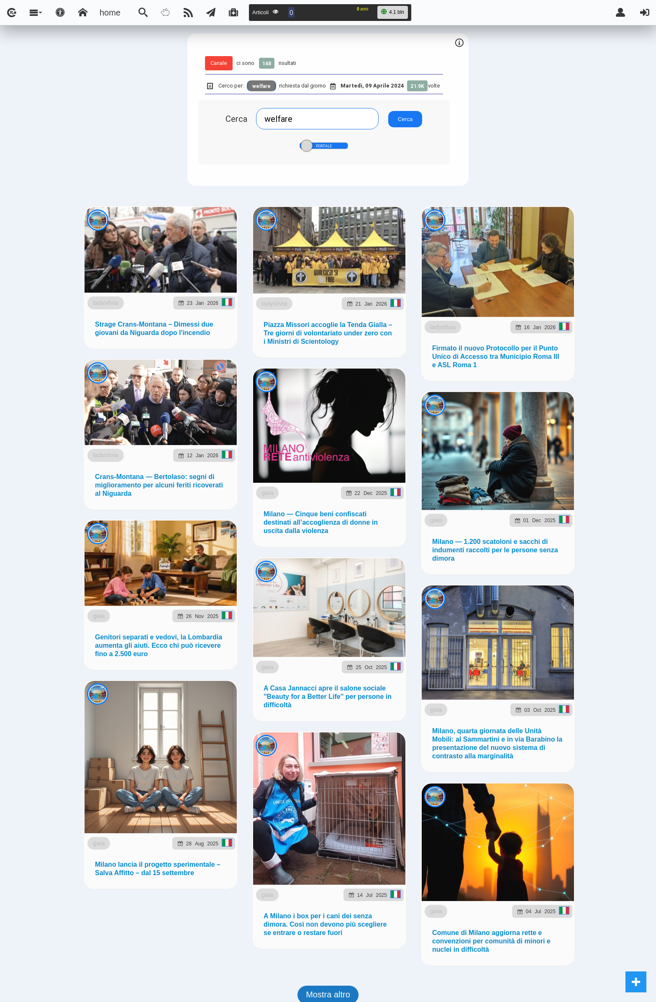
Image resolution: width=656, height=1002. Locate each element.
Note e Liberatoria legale (425, 556)
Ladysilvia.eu (260, 512)
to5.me (540, 512)
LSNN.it (36, 512)
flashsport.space (330, 512)
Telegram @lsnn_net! (315, 416)
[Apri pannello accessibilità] (60, 12)
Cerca (236, 118)
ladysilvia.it (200, 512)
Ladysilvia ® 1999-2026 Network (287, 556)
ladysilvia (146, 279)
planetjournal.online (414, 512)
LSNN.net (81, 512)
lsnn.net (210, 556)
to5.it (574, 512)
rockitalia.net (490, 512)
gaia (153, 923)
